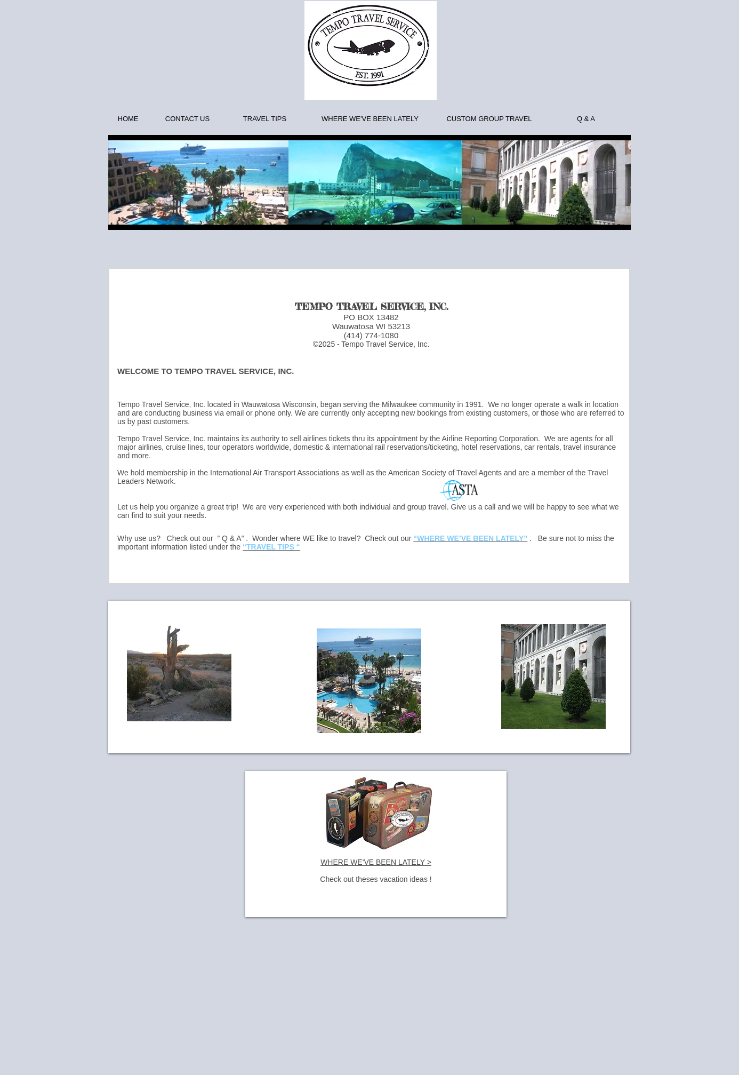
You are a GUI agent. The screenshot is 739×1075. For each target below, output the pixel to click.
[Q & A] (586, 119)
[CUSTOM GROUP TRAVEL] (489, 119)
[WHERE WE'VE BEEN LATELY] (370, 119)
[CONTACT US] (187, 119)
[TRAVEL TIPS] (264, 119)
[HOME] (128, 119)
